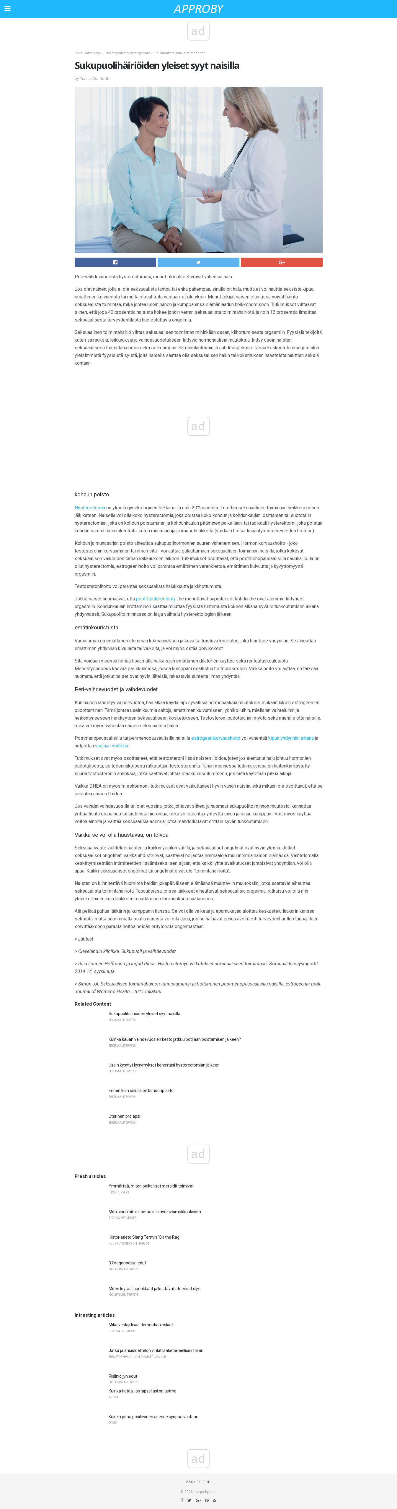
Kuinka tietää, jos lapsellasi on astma (143, 1391)
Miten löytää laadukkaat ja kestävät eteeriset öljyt (155, 1288)
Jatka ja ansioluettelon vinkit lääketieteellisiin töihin (156, 1350)
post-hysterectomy (156, 599)
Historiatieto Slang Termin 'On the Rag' (144, 1237)
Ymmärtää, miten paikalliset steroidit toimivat (151, 1186)
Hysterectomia (90, 507)
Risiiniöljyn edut (123, 1376)
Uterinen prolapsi (124, 1116)
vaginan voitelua (111, 746)
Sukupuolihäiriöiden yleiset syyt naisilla (144, 1013)
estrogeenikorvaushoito (215, 738)
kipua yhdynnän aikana (291, 738)
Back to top (198, 1482)
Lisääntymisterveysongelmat (127, 53)
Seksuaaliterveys (88, 53)
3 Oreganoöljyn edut (127, 1263)
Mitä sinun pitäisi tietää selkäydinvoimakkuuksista (155, 1211)
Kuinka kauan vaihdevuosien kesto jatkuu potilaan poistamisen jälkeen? (175, 1039)
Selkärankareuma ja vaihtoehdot (179, 53)
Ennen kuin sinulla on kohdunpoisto (141, 1090)
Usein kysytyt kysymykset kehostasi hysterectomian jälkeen (164, 1065)
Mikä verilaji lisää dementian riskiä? (141, 1324)
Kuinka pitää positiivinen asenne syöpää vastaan (153, 1416)
